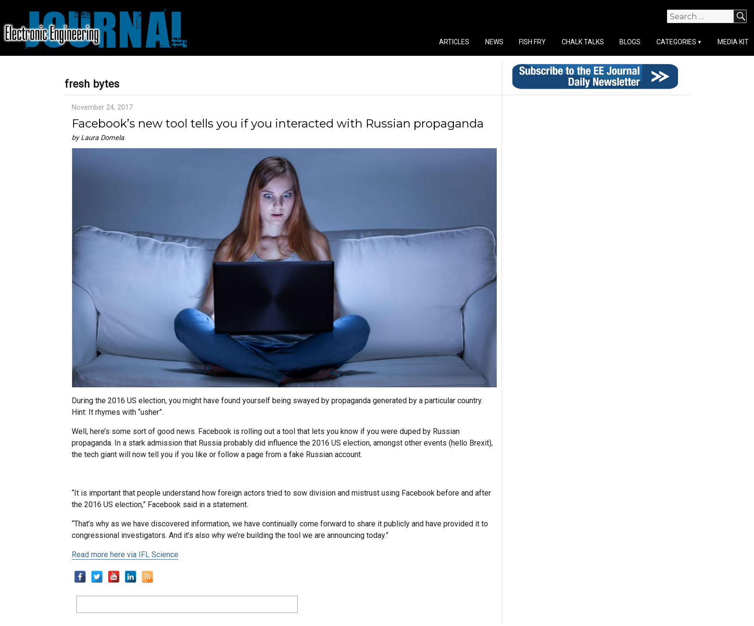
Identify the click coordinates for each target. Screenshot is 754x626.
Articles (454, 42)
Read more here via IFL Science (125, 554)
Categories (676, 42)
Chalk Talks (583, 42)
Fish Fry (532, 42)
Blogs (630, 42)
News (494, 42)
